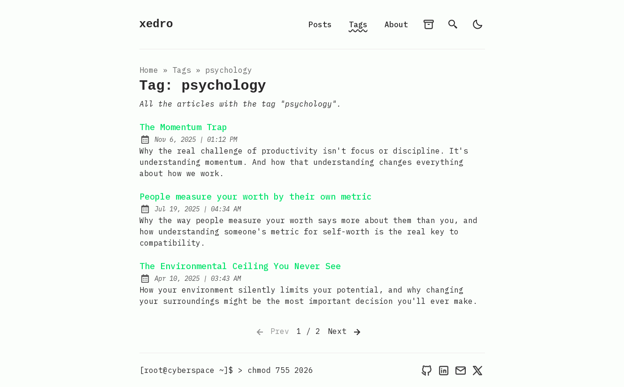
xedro (156, 24)
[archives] (428, 24)
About (396, 24)
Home (148, 70)
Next (345, 332)
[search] (453, 24)
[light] (477, 24)
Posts (320, 24)
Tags (358, 24)
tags (181, 70)
